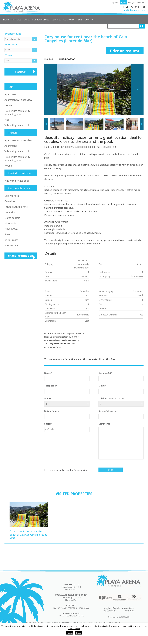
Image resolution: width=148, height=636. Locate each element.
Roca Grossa (11, 240)
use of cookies (74, 628)
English (123, 2)
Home (6, 19)
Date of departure (121, 414)
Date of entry (67, 414)
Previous (50, 89)
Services (56, 19)
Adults (67, 402)
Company (68, 19)
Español (115, 2)
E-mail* (121, 389)
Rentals (16, 19)
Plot (6, 119)
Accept (70, 633)
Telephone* (67, 389)
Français (131, 2)
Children (121, 402)
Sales (27, 19)
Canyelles (9, 201)
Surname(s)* (121, 376)
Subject (67, 427)
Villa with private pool (16, 125)
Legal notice (114, 623)
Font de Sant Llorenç (15, 206)
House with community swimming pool (17, 112)
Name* (67, 376)
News (79, 19)
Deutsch (140, 2)
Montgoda (10, 223)
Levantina (10, 212)
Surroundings (40, 19)
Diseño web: (118, 617)
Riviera (8, 234)
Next (137, 89)
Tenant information (19, 255)
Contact (90, 19)
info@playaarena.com (134, 10)
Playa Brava (11, 229)
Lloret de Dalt (12, 218)
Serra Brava (11, 245)
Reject (78, 633)
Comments (121, 440)
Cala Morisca (11, 195)
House (8, 105)
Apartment (10, 94)
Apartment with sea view (18, 99)
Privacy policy (80, 470)
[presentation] (67, 478)
